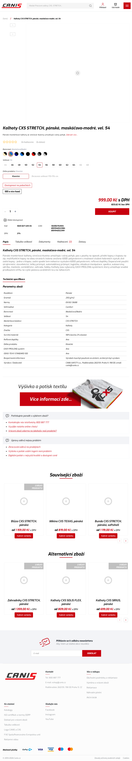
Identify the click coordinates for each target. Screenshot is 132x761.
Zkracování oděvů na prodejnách (24, 447)
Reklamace (92, 687)
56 (46, 165)
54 (39, 165)
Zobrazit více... (72, 135)
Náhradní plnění (94, 692)
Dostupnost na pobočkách (17, 185)
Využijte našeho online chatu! (22, 426)
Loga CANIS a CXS (12, 729)
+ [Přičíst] (15, 211)
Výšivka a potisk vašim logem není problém (30, 451)
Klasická (16, 176)
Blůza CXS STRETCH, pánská (24, 523)
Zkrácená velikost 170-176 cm (45, 176)
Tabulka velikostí (23, 241)
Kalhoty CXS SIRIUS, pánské (108, 602)
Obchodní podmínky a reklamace (102, 677)
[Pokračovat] (126, 541)
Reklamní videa (11, 739)
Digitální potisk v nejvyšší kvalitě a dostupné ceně (32, 455)
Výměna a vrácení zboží (98, 682)
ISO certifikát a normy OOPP (17, 715)
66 (80, 165)
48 (19, 165)
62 (67, 165)
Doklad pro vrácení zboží (15, 720)
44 (5, 165)
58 (53, 165)
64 (74, 165)
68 (87, 165)
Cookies (126, 758)
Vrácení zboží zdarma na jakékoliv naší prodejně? (32, 430)
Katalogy (8, 710)
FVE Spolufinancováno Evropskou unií (22, 734)
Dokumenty (44, 241)
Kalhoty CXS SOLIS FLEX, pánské (65, 602)
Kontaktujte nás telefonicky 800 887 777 (28, 422)
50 (26, 165)
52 (33, 165)
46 (12, 165)
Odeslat (91, 653)
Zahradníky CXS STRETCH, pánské (24, 602)
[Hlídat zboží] (13, 220)
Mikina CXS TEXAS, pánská (66, 521)
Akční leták (92, 697)
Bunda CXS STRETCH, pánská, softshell (108, 523)
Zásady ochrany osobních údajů (107, 758)
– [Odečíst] (5, 211)
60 (60, 165)
